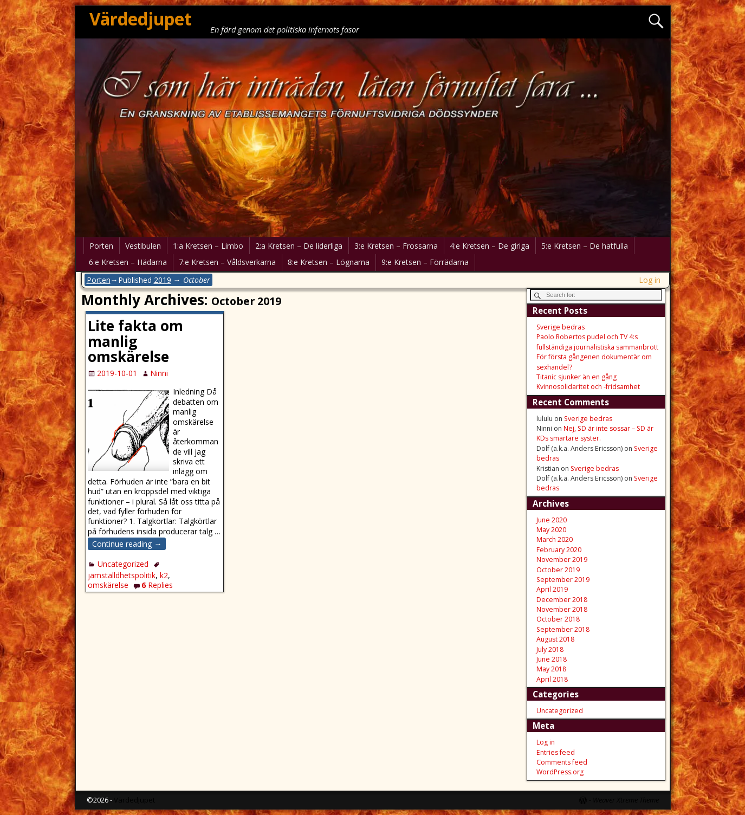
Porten (101, 246)
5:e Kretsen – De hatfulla (584, 246)
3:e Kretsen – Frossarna (396, 246)
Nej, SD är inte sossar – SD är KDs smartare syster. (594, 433)
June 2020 (551, 520)
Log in (649, 280)
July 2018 (549, 649)
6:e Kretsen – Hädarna (128, 262)
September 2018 (562, 629)
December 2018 (561, 599)
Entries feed (555, 752)
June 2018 (551, 659)
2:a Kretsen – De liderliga (298, 246)
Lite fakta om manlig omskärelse (135, 341)
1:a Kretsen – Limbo (208, 246)
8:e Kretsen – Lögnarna (329, 262)
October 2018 (558, 619)
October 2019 (558, 569)
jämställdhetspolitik (122, 575)
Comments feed (561, 762)
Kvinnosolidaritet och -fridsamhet (588, 386)
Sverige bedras (560, 327)
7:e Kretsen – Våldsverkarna (227, 262)
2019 (162, 280)
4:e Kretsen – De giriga (489, 246)
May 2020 (551, 529)
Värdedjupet (140, 18)
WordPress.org (560, 772)
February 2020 (558, 549)
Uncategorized (123, 564)
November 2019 (561, 559)
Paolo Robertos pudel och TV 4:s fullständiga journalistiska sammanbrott (597, 341)
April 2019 (552, 589)
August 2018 (555, 639)
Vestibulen (143, 246)
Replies (157, 585)
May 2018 (551, 669)
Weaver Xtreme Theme (626, 800)
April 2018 (552, 679)
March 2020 (554, 539)
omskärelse (108, 585)
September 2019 (562, 579)
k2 (164, 575)
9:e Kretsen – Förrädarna (425, 262)
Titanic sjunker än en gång (576, 376)
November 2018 (561, 609)
